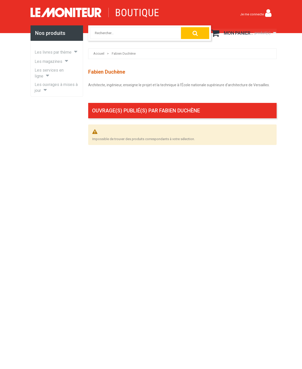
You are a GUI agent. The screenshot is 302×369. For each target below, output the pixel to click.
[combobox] (130, 33)
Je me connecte (252, 14)
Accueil (98, 53)
